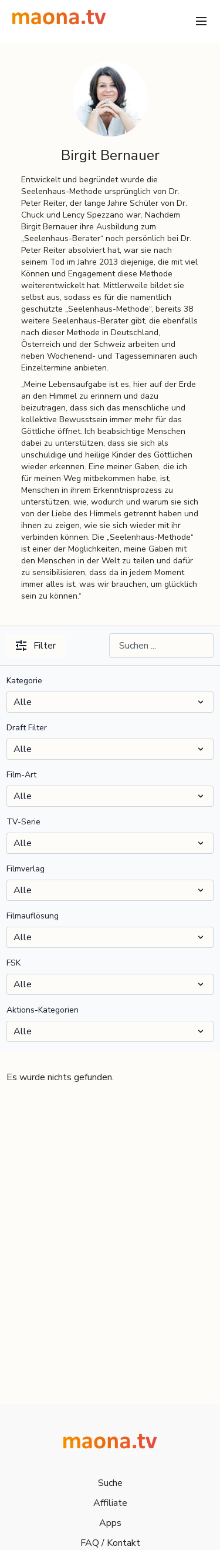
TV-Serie (23, 821)
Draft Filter (26, 727)
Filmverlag (25, 868)
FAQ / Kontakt (110, 1542)
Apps (110, 1522)
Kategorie (24, 680)
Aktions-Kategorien (42, 1009)
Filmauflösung (32, 915)
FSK (13, 962)
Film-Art (21, 774)
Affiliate (110, 1502)
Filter (36, 645)
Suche (110, 1482)
